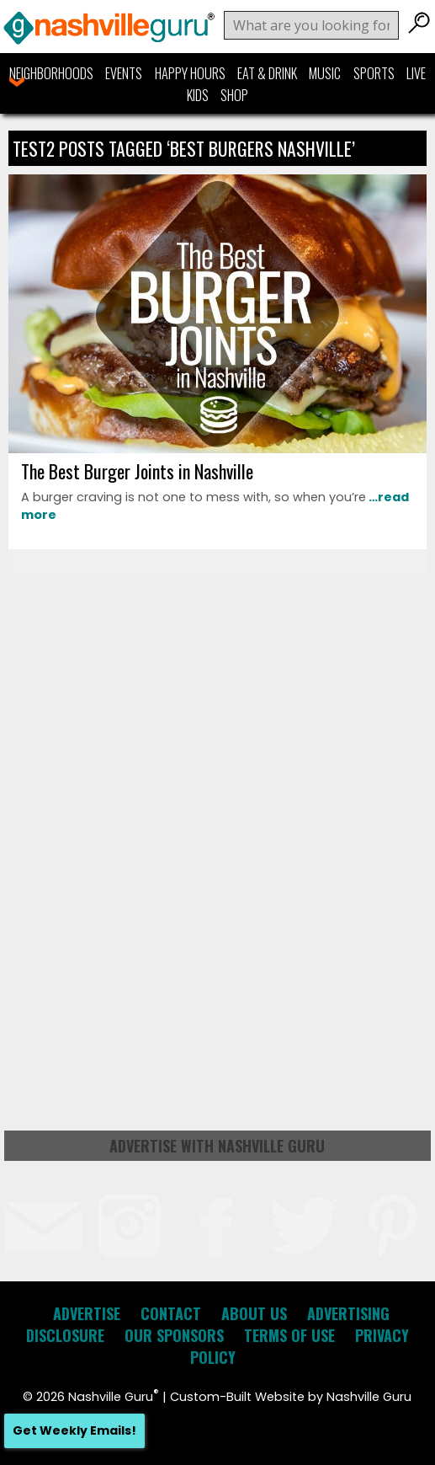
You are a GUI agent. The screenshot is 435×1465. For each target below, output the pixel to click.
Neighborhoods (51, 73)
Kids (198, 95)
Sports (374, 73)
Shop (234, 95)
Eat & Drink (267, 73)
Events (123, 73)
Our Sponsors (174, 1335)
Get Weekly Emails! (74, 1430)
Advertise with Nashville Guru (217, 1146)
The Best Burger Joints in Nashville (137, 470)
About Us (254, 1313)
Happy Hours (190, 73)
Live (416, 73)
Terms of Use (289, 1335)
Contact (171, 1313)
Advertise (86, 1313)
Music (325, 73)
